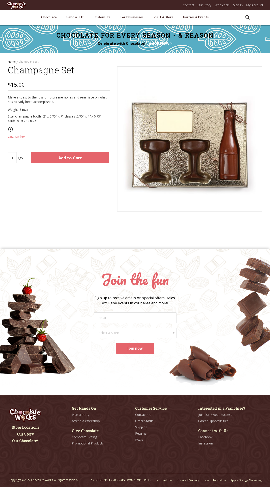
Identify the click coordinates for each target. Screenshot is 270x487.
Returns (140, 433)
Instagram (205, 443)
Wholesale (222, 5)
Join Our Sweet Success (215, 414)
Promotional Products (88, 443)
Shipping (141, 427)
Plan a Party (80, 414)
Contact (188, 5)
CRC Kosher (16, 138)
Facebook (205, 437)
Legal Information (215, 480)
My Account (254, 5)
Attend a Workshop (86, 421)
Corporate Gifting (84, 437)
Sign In (238, 5)
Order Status (144, 421)
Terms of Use (163, 480)
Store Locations (25, 427)
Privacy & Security (188, 480)
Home (12, 62)
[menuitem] (49, 17)
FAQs (139, 440)
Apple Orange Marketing (245, 480)
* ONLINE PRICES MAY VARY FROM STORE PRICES (121, 480)
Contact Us (143, 414)
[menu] (135, 18)
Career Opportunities (213, 421)
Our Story (204, 5)
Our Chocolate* (25, 440)
